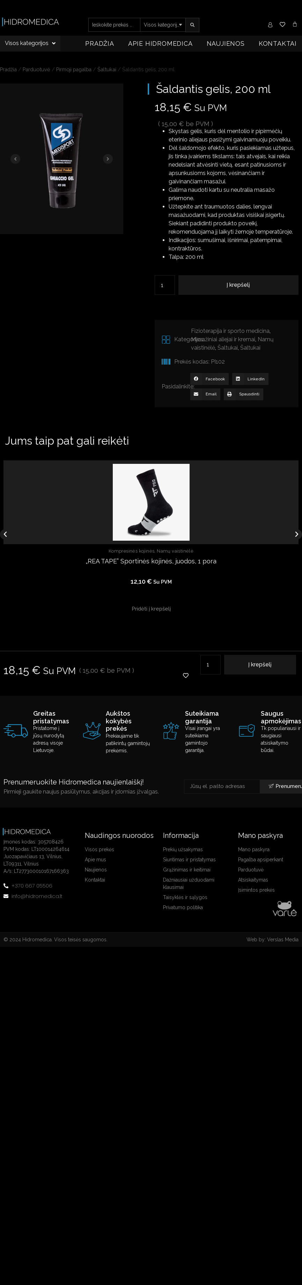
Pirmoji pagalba (73, 69)
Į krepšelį (238, 285)
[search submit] (192, 25)
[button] (209, 379)
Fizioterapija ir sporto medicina (230, 331)
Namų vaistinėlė (175, 551)
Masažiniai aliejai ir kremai (223, 339)
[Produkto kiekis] (165, 285)
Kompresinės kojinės (132, 551)
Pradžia (99, 43)
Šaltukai (106, 69)
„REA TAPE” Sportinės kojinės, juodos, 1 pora (151, 560)
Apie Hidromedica (160, 43)
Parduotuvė (36, 69)
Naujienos (226, 43)
